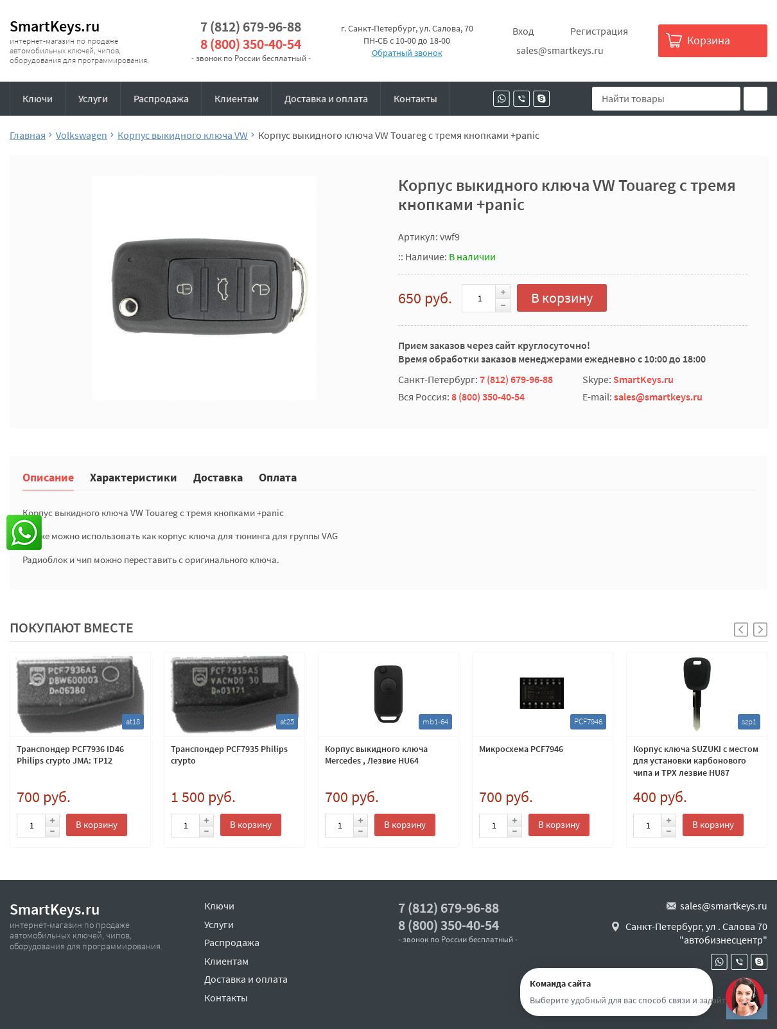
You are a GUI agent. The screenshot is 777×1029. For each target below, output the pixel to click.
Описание (48, 476)
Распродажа (161, 98)
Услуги (93, 98)
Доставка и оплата (326, 98)
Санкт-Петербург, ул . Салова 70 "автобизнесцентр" (696, 933)
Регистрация (599, 30)
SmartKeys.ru (55, 26)
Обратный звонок (407, 52)
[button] (760, 630)
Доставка (218, 476)
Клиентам (236, 98)
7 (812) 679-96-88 (250, 26)
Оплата (278, 476)
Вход (523, 30)
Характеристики (133, 476)
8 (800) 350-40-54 (250, 44)
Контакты (415, 98)
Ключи (37, 98)
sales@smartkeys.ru (560, 50)
